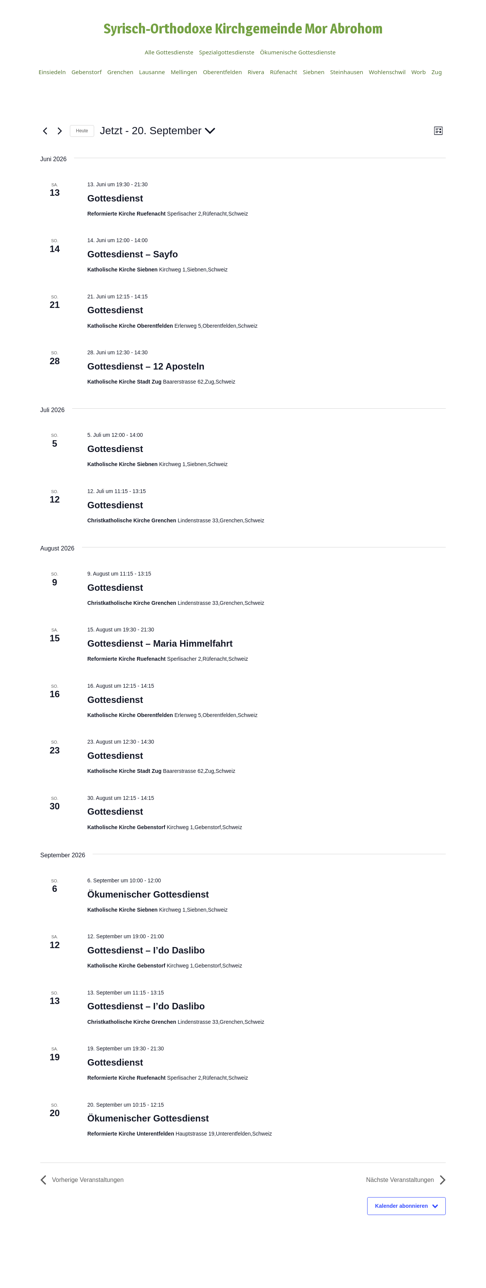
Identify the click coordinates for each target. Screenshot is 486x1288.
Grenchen (120, 72)
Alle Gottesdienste (169, 52)
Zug (437, 72)
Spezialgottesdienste (226, 52)
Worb (418, 72)
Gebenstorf (86, 72)
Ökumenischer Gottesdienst (148, 894)
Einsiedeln (52, 72)
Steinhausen (346, 72)
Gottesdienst (115, 198)
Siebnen (314, 72)
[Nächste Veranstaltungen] (59, 130)
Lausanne (152, 72)
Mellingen (183, 72)
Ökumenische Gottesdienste (298, 52)
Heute (82, 130)
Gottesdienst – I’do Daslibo (146, 950)
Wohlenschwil (387, 72)
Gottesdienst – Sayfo (132, 254)
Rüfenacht (283, 72)
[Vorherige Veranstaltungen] (44, 130)
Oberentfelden (222, 72)
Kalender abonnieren (401, 1206)
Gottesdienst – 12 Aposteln (146, 366)
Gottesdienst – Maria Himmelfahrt (160, 643)
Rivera (256, 72)
